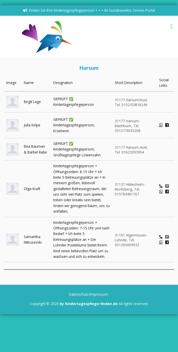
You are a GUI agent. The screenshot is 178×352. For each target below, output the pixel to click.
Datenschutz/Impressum (88, 294)
